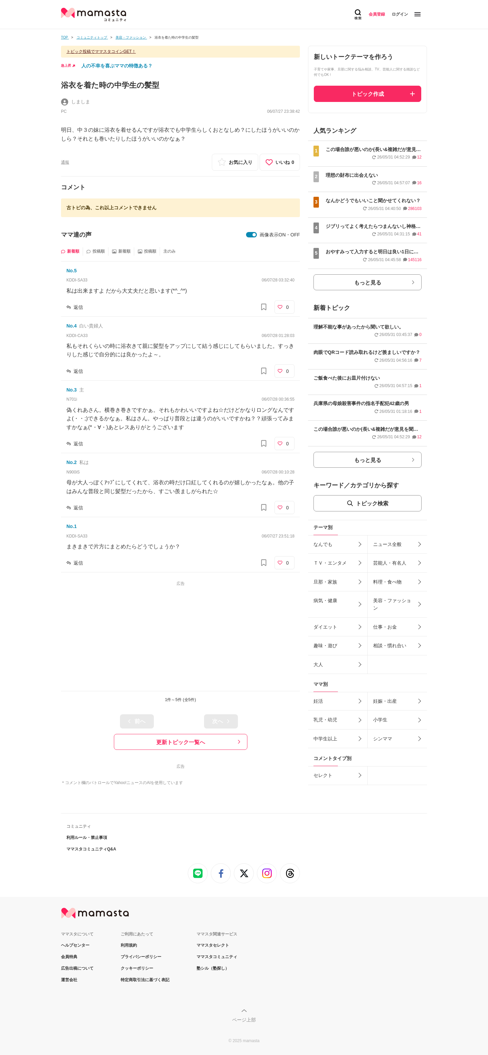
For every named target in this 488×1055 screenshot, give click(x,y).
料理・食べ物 (387, 582)
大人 (318, 664)
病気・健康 (325, 600)
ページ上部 (244, 1019)
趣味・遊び (325, 645)
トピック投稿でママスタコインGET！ (101, 51)
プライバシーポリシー (141, 957)
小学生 (380, 719)
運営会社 (69, 980)
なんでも (322, 544)
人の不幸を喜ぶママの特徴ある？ (116, 65)
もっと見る (367, 283)
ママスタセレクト (213, 945)
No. (71, 270)
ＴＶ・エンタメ (330, 563)
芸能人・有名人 (389, 563)
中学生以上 (325, 738)
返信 (78, 307)
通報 (65, 162)
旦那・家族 (325, 582)
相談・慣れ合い (389, 645)
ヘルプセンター (75, 945)
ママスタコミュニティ (217, 957)
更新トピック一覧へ (180, 742)
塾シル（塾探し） (213, 968)
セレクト (322, 775)
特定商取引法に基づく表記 (145, 980)
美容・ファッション (392, 604)
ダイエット (325, 627)
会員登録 (377, 14)
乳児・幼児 (325, 719)
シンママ (382, 738)
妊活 (318, 701)
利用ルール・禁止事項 (86, 838)
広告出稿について (77, 968)
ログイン (400, 14)
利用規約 (129, 945)
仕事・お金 (385, 627)
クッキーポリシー (137, 968)
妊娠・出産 (385, 701)
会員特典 (69, 957)
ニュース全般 (387, 544)
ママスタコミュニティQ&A (91, 849)
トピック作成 (367, 94)
